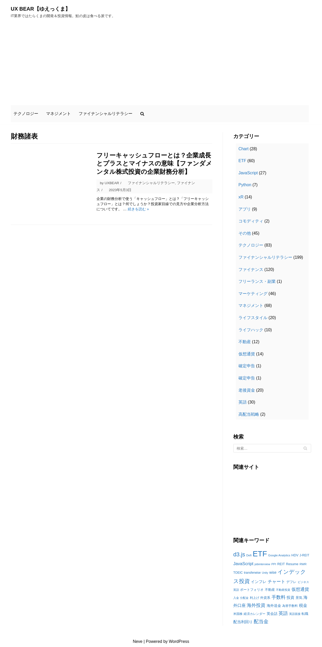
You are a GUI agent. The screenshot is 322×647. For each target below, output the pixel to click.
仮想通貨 (246, 354)
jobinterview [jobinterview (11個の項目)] (262, 564)
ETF (242, 161)
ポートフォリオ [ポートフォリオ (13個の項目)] (252, 590)
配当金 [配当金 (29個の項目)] (261, 621)
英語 (242, 402)
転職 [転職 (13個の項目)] (305, 614)
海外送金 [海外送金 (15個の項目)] (274, 605)
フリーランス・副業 (257, 281)
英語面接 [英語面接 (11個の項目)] (295, 613)
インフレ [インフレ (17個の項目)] (258, 581)
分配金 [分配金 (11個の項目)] (244, 597)
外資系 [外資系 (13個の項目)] (265, 598)
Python (244, 185)
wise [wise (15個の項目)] (272, 572)
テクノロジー (25, 113)
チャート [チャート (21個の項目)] (276, 581)
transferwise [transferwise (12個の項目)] (252, 572)
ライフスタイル (252, 317)
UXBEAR (111, 183)
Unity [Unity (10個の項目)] (265, 572)
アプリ (244, 209)
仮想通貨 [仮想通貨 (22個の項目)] (300, 589)
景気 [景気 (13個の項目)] (299, 598)
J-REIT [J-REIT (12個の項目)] (304, 555)
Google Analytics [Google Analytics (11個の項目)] (279, 555)
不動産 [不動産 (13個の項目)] (270, 590)
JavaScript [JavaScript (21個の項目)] (243, 563)
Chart (243, 149)
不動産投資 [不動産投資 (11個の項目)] (283, 589)
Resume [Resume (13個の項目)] (292, 564)
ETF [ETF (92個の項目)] (260, 553)
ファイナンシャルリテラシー (105, 113)
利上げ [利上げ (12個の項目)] (254, 598)
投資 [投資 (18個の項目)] (290, 597)
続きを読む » (138, 209)
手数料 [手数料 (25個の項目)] (279, 597)
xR (241, 197)
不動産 (244, 342)
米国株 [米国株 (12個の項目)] (238, 614)
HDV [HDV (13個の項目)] (294, 555)
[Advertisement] (161, 61)
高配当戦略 (248, 414)
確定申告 (246, 366)
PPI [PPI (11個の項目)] (273, 564)
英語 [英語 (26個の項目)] (283, 613)
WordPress (179, 641)
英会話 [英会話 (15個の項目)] (272, 614)
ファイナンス (250, 269)
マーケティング (252, 293)
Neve (137, 641)
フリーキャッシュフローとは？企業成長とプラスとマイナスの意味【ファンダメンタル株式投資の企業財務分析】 (154, 163)
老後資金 (246, 390)
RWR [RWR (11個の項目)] (302, 564)
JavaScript (248, 173)
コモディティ (250, 221)
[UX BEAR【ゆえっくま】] (63, 11)
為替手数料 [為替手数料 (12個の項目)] (290, 606)
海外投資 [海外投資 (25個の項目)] (256, 605)
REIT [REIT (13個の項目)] (281, 564)
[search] (142, 114)
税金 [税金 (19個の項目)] (303, 605)
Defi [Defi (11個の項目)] (248, 555)
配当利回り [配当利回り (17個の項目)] (243, 622)
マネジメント (58, 113)
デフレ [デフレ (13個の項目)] (291, 582)
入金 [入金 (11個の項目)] (236, 597)
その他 (244, 233)
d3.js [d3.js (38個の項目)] (239, 554)
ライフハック (250, 330)
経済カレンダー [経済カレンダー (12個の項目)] (254, 614)
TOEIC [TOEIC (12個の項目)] (238, 572)
